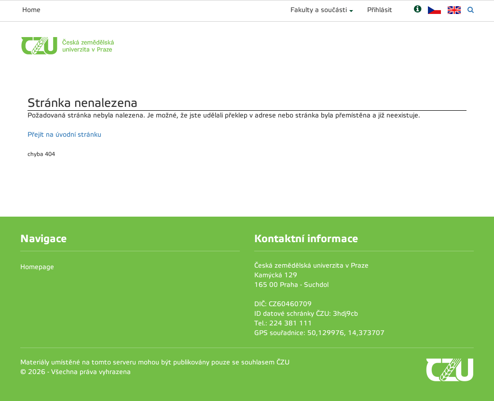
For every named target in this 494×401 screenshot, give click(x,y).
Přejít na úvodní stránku (64, 134)
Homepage (37, 267)
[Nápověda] (417, 9)
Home (31, 9)
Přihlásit (379, 9)
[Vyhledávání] (470, 9)
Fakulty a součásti (318, 9)
